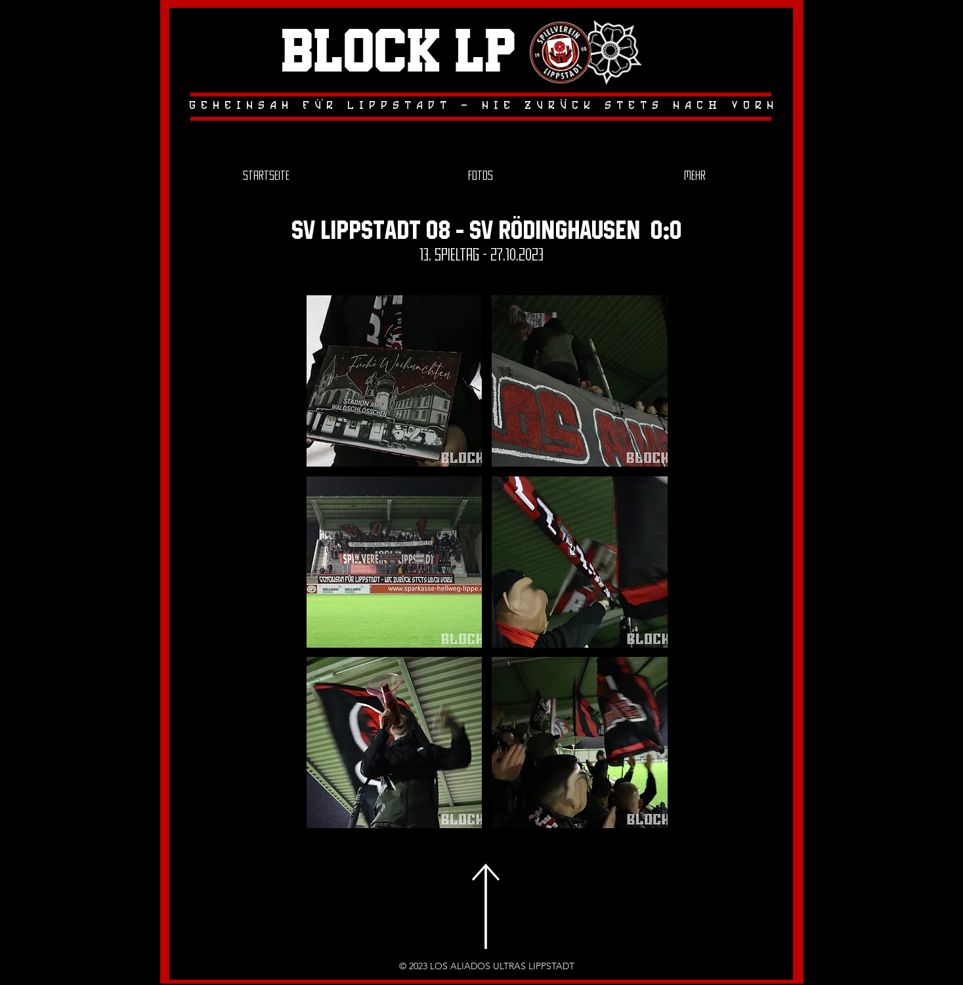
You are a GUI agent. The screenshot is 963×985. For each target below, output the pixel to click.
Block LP (398, 53)
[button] (394, 381)
